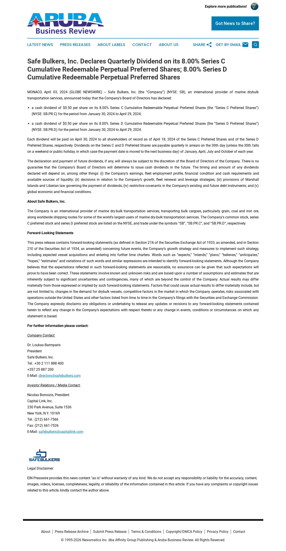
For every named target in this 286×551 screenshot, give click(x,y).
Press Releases (75, 44)
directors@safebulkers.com (60, 376)
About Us (169, 44)
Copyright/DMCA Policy (184, 532)
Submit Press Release (110, 532)
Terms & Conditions (146, 532)
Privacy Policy (218, 532)
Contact (142, 44)
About (45, 532)
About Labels (111, 44)
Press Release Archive (71, 532)
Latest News (40, 44)
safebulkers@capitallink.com (61, 432)
